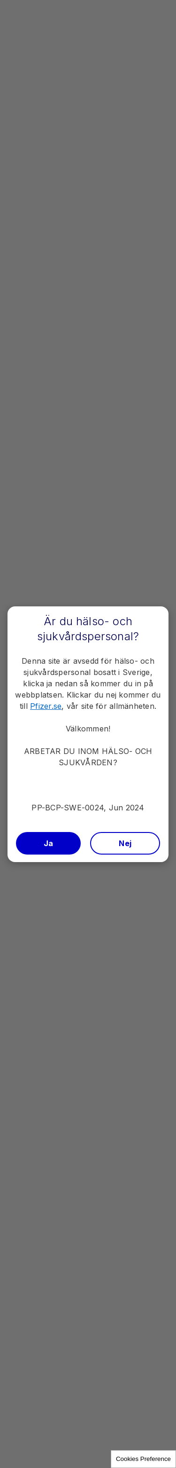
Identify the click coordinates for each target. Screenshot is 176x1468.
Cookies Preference (143, 1458)
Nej (125, 843)
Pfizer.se (45, 706)
